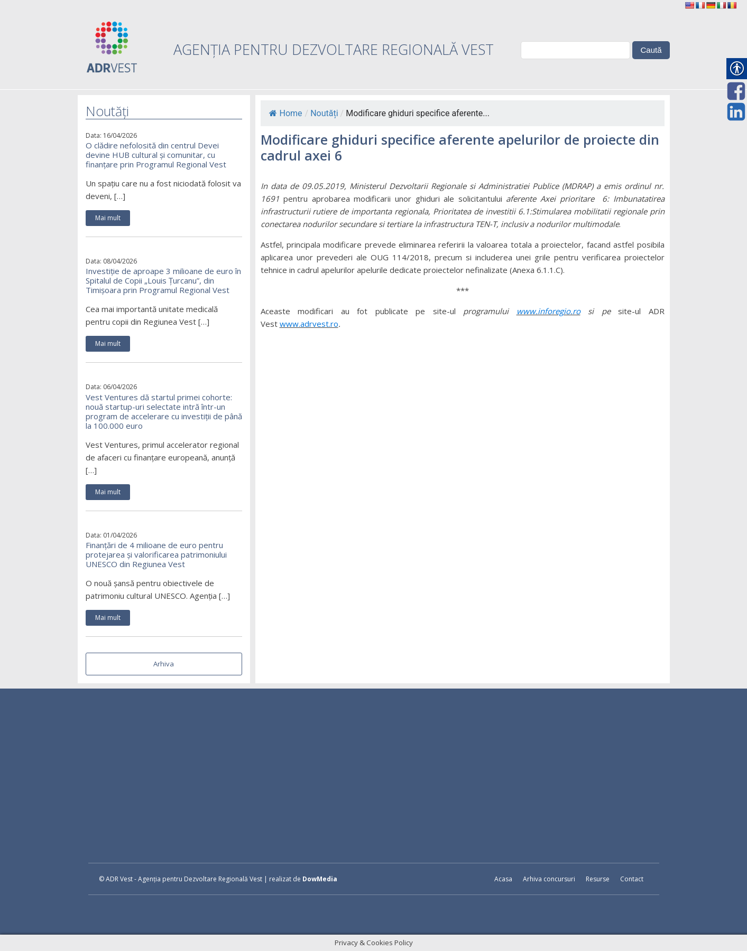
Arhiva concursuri (549, 878)
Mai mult (108, 217)
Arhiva (163, 663)
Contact (631, 878)
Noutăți (324, 113)
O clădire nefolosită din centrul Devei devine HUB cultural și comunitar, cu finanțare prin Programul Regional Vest (156, 154)
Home (285, 113)
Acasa (503, 878)
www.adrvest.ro (309, 323)
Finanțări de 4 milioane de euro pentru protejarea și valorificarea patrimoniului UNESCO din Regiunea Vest (156, 554)
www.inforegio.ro (548, 311)
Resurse (598, 878)
